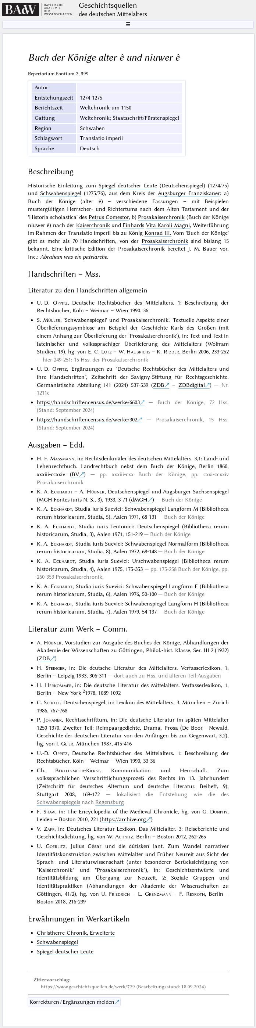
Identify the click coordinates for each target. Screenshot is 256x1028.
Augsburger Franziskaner (189, 193)
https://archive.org (124, 819)
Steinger (55, 668)
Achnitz (124, 836)
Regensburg (109, 802)
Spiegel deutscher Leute (128, 185)
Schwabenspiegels (58, 802)
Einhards (133, 225)
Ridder (171, 351)
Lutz (106, 351)
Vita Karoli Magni (168, 225)
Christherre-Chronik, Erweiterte (76, 933)
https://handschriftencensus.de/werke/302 (87, 419)
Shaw (49, 811)
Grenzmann (158, 894)
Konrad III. (158, 233)
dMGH (139, 499)
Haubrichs (138, 351)
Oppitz (60, 302)
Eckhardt (61, 491)
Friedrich (119, 894)
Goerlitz (55, 846)
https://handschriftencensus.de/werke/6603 (88, 402)
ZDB (158, 385)
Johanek (53, 719)
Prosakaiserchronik (161, 217)
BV (75, 474)
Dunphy (218, 811)
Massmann (62, 458)
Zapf (49, 829)
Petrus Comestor (109, 217)
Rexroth (195, 894)
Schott (52, 702)
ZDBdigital (191, 385)
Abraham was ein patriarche (73, 257)
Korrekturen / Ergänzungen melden (71, 1002)
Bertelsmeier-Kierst (77, 770)
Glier (67, 743)
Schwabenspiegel (60, 193)
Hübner (95, 491)
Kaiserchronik (93, 225)
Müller (51, 320)
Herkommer (58, 685)
